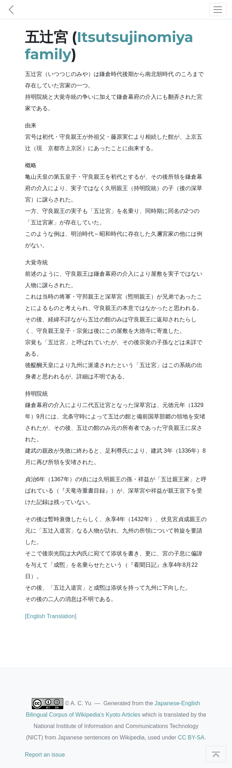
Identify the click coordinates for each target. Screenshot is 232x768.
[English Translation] (50, 616)
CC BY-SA (191, 737)
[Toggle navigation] (217, 9)
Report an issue (45, 755)
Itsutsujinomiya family (109, 45)
